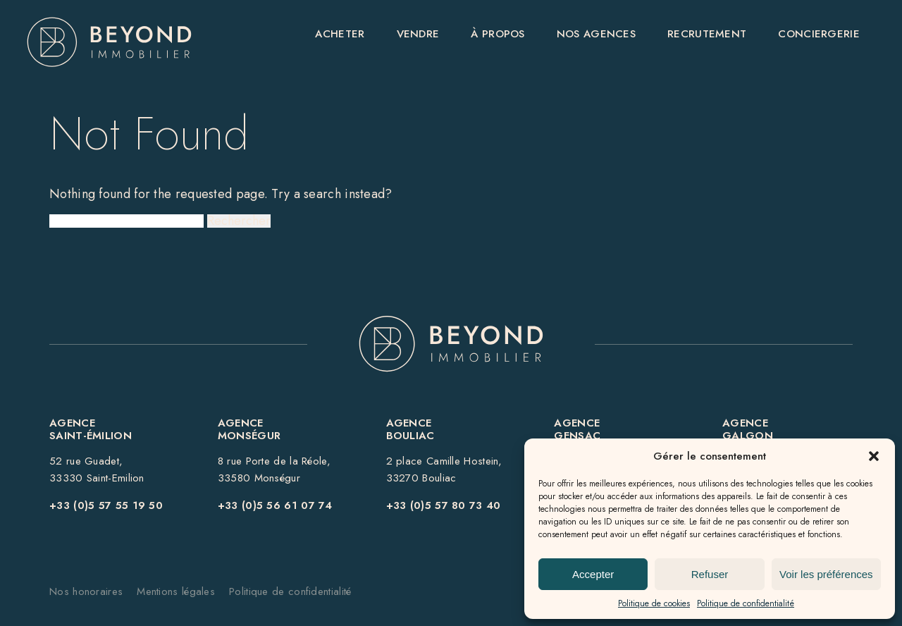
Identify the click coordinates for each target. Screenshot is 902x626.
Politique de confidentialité (745, 603)
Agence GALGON (747, 429)
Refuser (710, 574)
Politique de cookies (654, 603)
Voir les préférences (826, 574)
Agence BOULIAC (410, 429)
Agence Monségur (249, 429)
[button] (874, 456)
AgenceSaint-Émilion (90, 429)
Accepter (593, 574)
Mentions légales (176, 591)
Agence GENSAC (577, 429)
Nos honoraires (86, 591)
